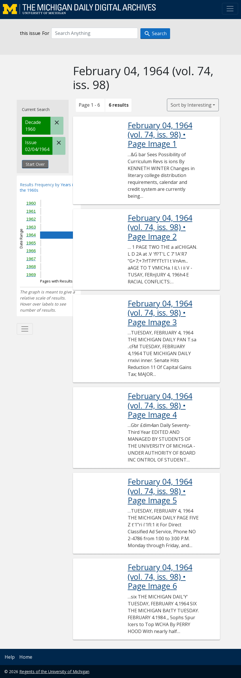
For (45, 33)
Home (25, 657)
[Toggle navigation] (230, 8)
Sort (191, 105)
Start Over (35, 164)
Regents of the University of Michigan (54, 671)
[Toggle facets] (25, 329)
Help (10, 657)
